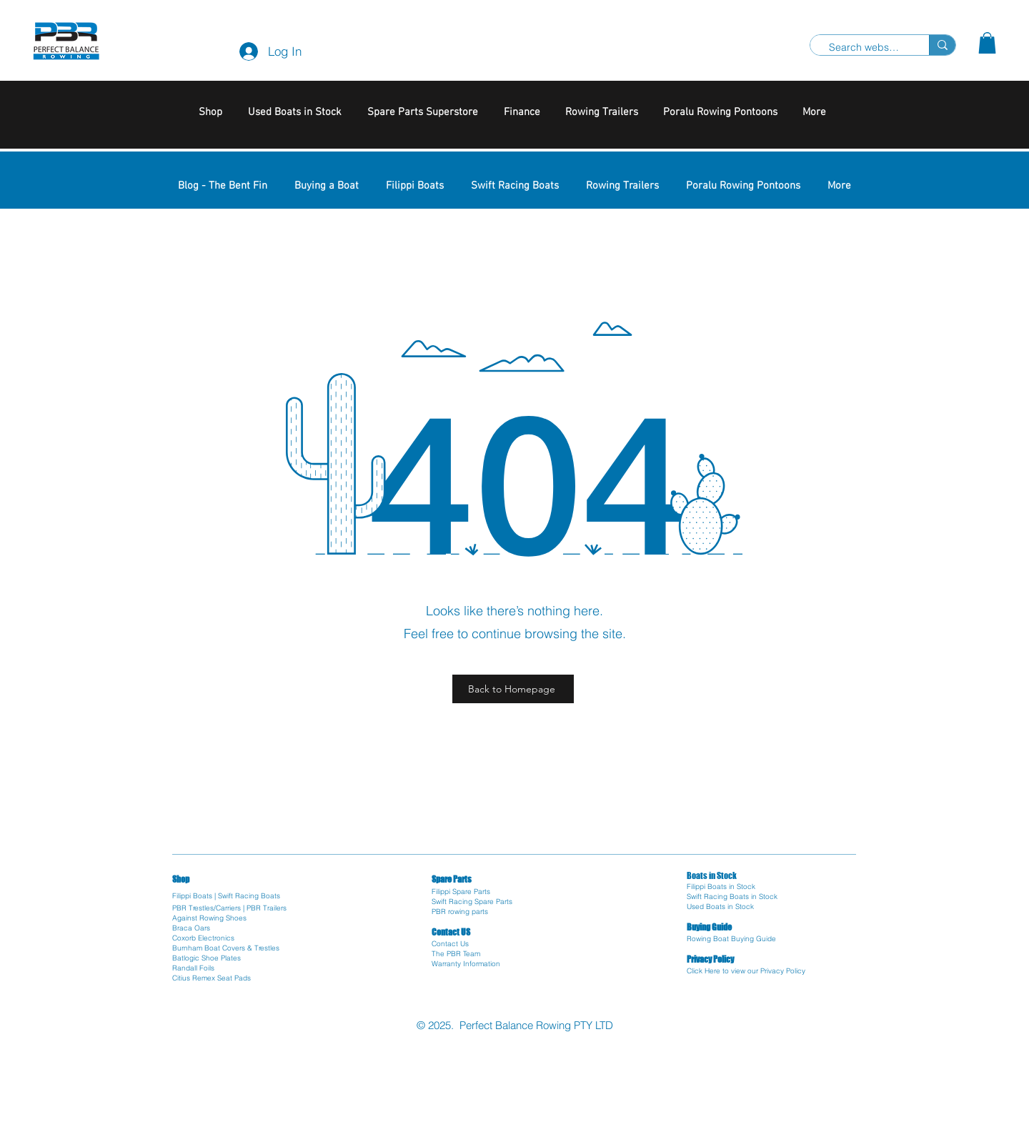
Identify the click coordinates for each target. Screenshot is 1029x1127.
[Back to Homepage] (513, 689)
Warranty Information (466, 963)
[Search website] (864, 48)
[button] (987, 43)
